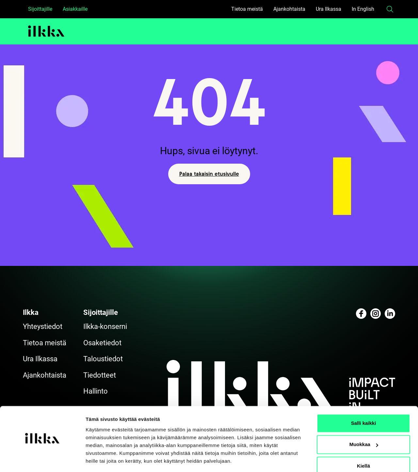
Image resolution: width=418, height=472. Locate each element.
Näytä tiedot (100, 459)
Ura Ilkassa (328, 9)
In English (363, 9)
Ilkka (31, 312)
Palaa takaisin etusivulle (209, 174)
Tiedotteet (99, 375)
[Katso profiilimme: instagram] (375, 313)
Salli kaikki (363, 403)
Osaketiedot (102, 343)
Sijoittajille (40, 9)
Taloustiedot (103, 359)
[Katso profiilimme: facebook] (361, 313)
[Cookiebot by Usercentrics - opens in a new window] (42, 459)
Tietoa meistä (247, 9)
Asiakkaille (75, 9)
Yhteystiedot (42, 326)
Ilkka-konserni (105, 326)
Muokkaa (363, 424)
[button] (390, 9)
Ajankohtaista (289, 9)
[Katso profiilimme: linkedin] (390, 313)
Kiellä (363, 446)
